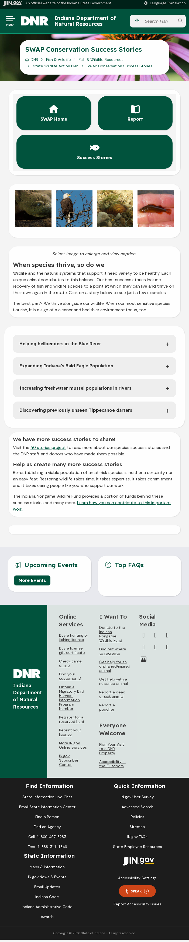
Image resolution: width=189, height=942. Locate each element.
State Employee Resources (137, 848)
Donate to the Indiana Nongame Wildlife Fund (112, 636)
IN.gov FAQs (137, 838)
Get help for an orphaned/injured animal (114, 668)
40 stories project (48, 449)
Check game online (70, 665)
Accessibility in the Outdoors (112, 765)
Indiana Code (47, 898)
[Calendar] (143, 661)
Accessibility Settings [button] (137, 880)
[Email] (167, 649)
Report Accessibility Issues (137, 906)
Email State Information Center (47, 809)
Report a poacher (107, 709)
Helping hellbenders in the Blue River (60, 345)
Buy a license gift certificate (72, 652)
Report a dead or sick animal (112, 696)
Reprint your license (70, 734)
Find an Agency (47, 828)
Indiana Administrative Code (47, 908)
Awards (47, 918)
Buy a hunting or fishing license (73, 639)
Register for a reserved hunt (71, 721)
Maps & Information (47, 869)
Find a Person (47, 819)
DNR (34, 61)
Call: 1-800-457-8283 (47, 838)
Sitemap (137, 828)
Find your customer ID (70, 678)
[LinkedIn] (155, 649)
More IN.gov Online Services (73, 747)
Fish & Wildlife (58, 61)
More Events (32, 582)
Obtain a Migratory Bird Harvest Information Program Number (71, 700)
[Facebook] (143, 637)
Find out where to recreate (112, 653)
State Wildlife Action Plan (55, 68)
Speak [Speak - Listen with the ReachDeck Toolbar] (136, 893)
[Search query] (158, 22)
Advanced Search (137, 809)
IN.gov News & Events (47, 879)
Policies (137, 819)
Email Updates (47, 889)
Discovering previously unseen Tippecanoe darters (75, 412)
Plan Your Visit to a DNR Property (111, 751)
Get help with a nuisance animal (113, 683)
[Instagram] (167, 637)
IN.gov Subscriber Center (68, 762)
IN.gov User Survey (137, 799)
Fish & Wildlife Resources (101, 61)
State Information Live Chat (47, 799)
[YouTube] (143, 649)
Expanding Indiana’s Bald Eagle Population (66, 368)
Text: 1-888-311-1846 (47, 848)
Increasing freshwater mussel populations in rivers (75, 390)
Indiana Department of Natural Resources (90, 22)
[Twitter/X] (155, 637)
